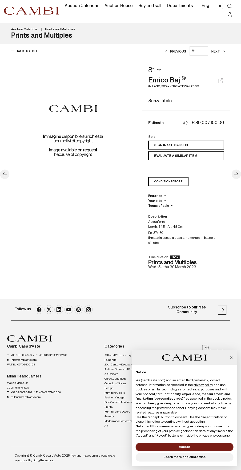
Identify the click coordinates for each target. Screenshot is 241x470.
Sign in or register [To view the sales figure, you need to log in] (171, 145)
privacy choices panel (214, 435)
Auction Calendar (24, 29)
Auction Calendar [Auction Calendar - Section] (82, 6)
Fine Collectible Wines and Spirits (120, 405)
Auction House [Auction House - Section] (118, 6)
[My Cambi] (231, 14)
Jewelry (109, 416)
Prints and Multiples (60, 29)
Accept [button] (184, 447)
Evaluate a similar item (175, 156)
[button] (205, 6)
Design (108, 388)
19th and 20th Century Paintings (118, 357)
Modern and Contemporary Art (120, 423)
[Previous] (174, 51)
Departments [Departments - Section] (180, 6)
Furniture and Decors (117, 411)
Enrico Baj (186, 82)
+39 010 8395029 (21, 355)
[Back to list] (25, 51)
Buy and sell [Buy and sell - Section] (149, 6)
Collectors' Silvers (115, 383)
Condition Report (168, 181)
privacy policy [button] (203, 385)
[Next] (219, 51)
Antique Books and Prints (120, 369)
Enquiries (155, 196)
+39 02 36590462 (21, 392)
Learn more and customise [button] (185, 457)
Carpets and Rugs (115, 378)
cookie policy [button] (222, 398)
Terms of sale (158, 205)
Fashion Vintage (114, 397)
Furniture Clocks (114, 393)
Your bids (155, 201)
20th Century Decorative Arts (122, 364)
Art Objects (111, 374)
